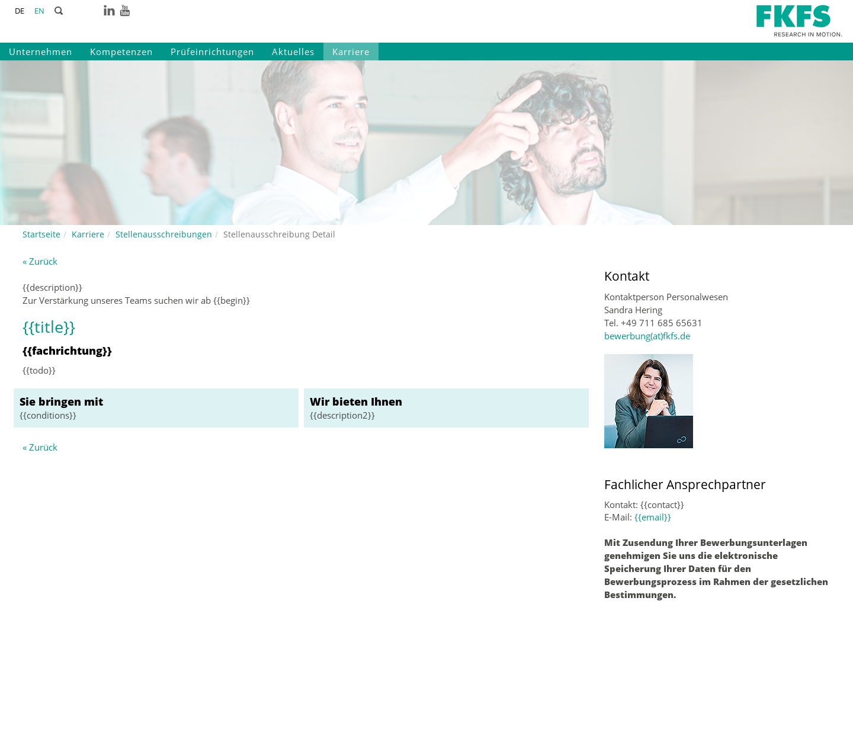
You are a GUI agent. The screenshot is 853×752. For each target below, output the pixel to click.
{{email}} (652, 517)
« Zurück (40, 261)
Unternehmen (40, 51)
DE (19, 10)
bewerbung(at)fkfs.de (647, 336)
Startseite (41, 234)
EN (39, 10)
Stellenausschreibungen (164, 234)
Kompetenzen (121, 51)
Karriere (351, 51)
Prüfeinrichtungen (212, 51)
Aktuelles (293, 51)
